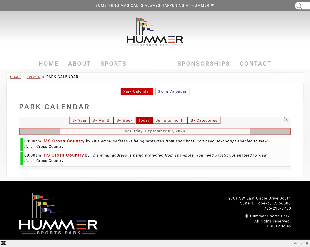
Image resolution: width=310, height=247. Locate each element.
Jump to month (170, 120)
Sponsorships (203, 64)
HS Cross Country (64, 155)
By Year (79, 120)
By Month (102, 120)
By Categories (204, 120)
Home (49, 64)
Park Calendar (136, 91)
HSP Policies (279, 226)
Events (152, 64)
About (79, 64)
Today (144, 120)
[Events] (166, 64)
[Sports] (128, 64)
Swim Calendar (172, 91)
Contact (256, 64)
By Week (125, 120)
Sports (114, 64)
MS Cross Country (64, 141)
